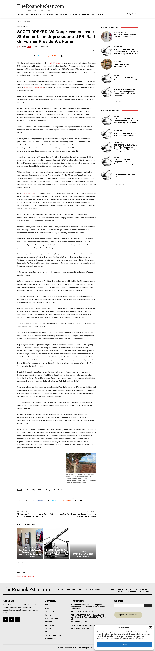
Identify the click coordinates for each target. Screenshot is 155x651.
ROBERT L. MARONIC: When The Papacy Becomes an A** (125, 79)
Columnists (26, 21)
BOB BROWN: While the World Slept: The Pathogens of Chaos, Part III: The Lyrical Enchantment (125, 93)
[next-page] (22, 562)
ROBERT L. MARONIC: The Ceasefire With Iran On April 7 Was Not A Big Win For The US (56, 553)
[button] (150, 627)
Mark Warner (40, 490)
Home (19, 21)
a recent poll (29, 193)
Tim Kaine (61, 490)
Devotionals (82, 551)
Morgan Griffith (51, 490)
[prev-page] (18, 562)
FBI (33, 490)
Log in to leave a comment (26, 576)
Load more (119, 102)
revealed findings (53, 63)
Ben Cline (27, 490)
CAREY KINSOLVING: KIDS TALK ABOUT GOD (83, 555)
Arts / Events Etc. (29, 547)
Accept (124, 645)
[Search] (148, 605)
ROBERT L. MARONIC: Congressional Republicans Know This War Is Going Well (125, 162)
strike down (34, 87)
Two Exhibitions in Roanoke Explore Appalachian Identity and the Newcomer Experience (30, 553)
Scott (29, 46)
